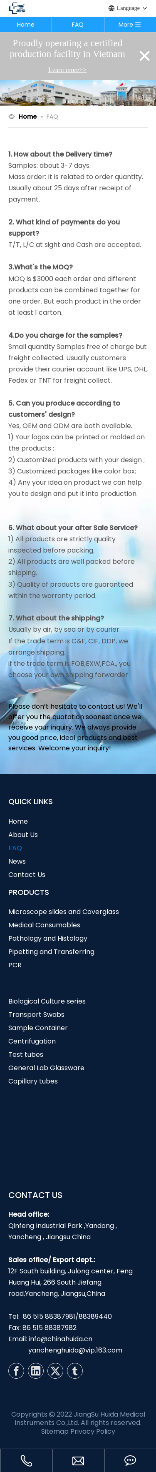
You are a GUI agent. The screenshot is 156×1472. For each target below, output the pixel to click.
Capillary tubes (33, 1081)
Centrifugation (32, 1041)
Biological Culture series (47, 1001)
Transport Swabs (36, 1014)
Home (26, 24)
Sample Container (38, 1028)
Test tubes (25, 1054)
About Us (23, 834)
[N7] (78, 93)
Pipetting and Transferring (51, 951)
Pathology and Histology (47, 938)
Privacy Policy (92, 1431)
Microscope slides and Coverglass (63, 912)
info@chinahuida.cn (60, 1339)
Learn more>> (67, 69)
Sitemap (55, 1431)
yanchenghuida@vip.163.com (75, 1350)
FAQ (78, 24)
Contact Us (26, 874)
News (17, 861)
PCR (15, 965)
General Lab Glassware (46, 1068)
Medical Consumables (44, 925)
